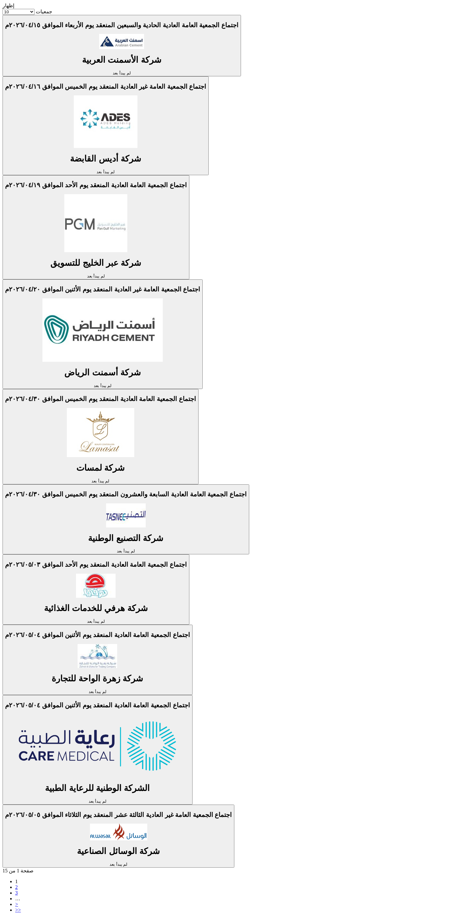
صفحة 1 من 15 (18, 870)
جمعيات (44, 11)
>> (18, 910)
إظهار (8, 5)
